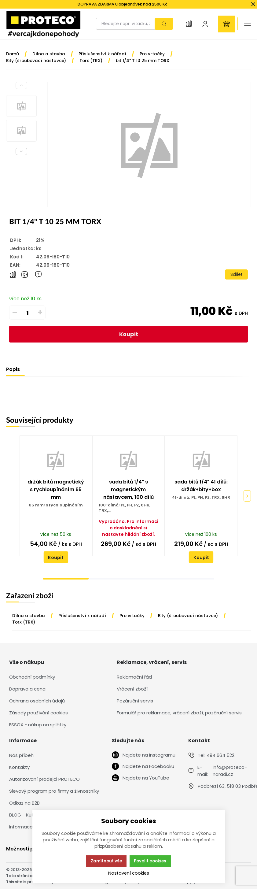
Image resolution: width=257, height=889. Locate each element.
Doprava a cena (27, 689)
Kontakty (19, 767)
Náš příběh (21, 755)
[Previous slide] (21, 85)
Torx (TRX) (23, 622)
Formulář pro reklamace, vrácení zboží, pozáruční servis (179, 712)
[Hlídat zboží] (24, 274)
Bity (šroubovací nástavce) (188, 616)
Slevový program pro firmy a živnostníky (54, 791)
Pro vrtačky (132, 616)
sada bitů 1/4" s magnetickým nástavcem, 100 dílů (128, 489)
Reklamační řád (134, 677)
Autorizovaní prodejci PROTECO (44, 779)
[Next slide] (21, 151)
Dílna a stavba (28, 616)
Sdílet (236, 274)
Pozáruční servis (135, 701)
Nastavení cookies (128, 873)
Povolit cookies (150, 861)
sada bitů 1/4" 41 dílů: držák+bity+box (201, 485)
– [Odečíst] (14, 312)
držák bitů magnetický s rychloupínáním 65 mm (56, 489)
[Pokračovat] (247, 496)
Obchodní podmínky (32, 677)
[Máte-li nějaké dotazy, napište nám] (38, 274)
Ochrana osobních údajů (37, 701)
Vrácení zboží (132, 689)
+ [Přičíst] (40, 312)
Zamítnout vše (106, 861)
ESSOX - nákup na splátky (37, 724)
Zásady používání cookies (38, 712)
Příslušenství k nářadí (82, 616)
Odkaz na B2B (24, 803)
